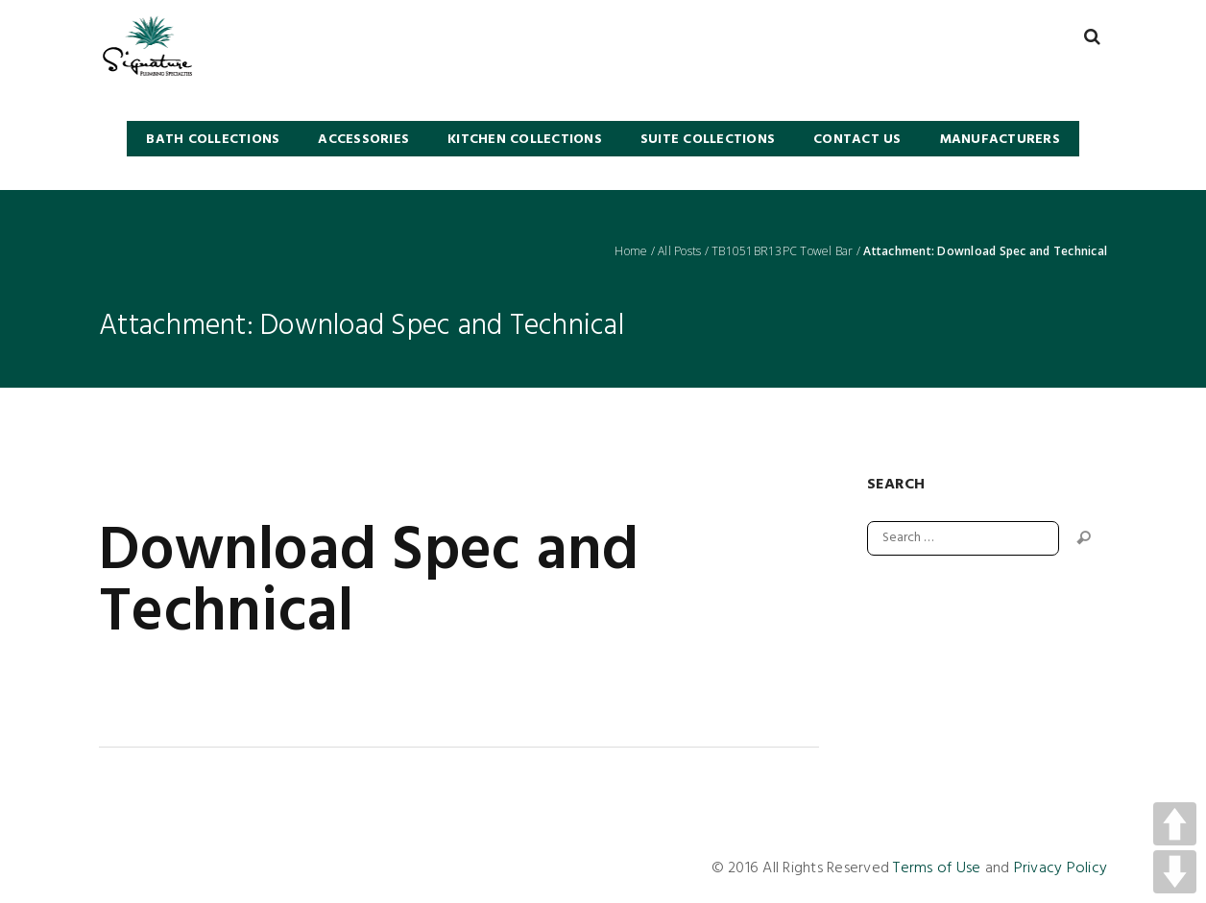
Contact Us (857, 140)
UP (1174, 823)
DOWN (1174, 871)
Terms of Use (936, 868)
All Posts (679, 251)
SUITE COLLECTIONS (707, 140)
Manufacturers (1000, 140)
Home (631, 251)
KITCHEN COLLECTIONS (524, 140)
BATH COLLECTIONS (212, 140)
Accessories (363, 140)
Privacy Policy (1061, 868)
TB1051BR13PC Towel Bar (783, 251)
